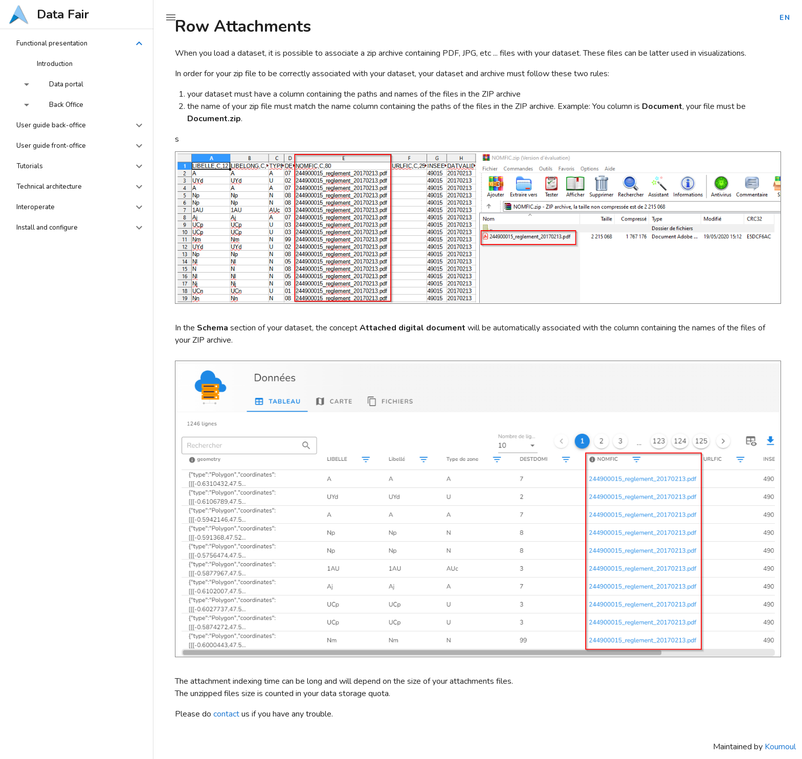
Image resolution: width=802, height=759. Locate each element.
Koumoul (780, 746)
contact (226, 714)
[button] (76, 43)
